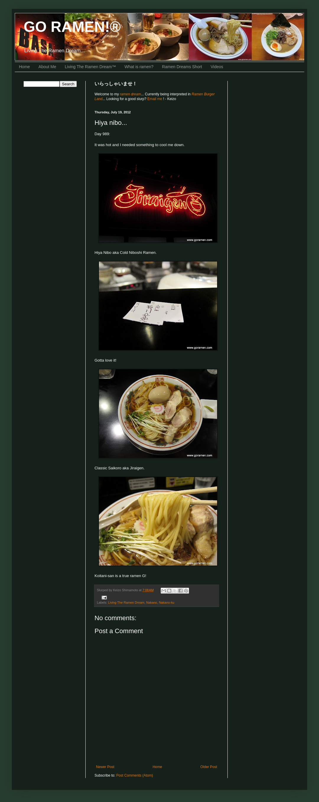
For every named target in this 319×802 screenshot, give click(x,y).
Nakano (151, 602)
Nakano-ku (166, 602)
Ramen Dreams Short (182, 66)
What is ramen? (139, 66)
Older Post (208, 767)
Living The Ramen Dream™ (90, 66)
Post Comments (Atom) (134, 775)
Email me (155, 99)
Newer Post (105, 767)
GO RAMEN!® (72, 27)
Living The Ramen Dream (126, 602)
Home (24, 66)
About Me (47, 66)
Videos (217, 66)
